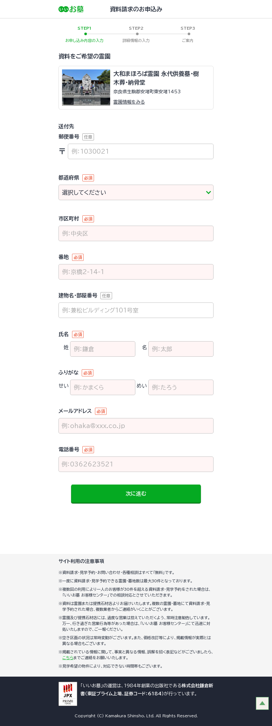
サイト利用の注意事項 (81, 561)
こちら (67, 658)
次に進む (136, 493)
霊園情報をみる (129, 102)
